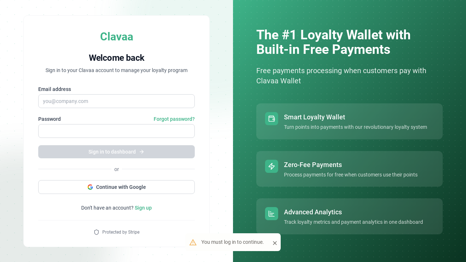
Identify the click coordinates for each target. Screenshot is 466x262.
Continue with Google (116, 187)
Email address (54, 89)
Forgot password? (174, 119)
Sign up (143, 208)
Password (49, 119)
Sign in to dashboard (116, 152)
